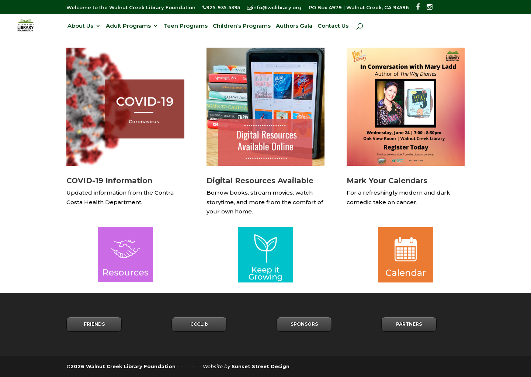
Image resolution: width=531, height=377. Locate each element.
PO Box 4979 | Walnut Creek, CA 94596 (359, 7)
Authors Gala (294, 26)
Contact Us (332, 26)
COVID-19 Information (109, 180)
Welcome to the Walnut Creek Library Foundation (130, 7)
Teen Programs (185, 26)
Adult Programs (128, 26)
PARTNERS (409, 324)
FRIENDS (94, 324)
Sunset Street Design (260, 366)
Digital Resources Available (259, 180)
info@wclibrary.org (274, 7)
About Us (80, 26)
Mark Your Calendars (387, 180)
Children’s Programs (242, 26)
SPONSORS (304, 324)
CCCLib (199, 324)
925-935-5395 (221, 7)
